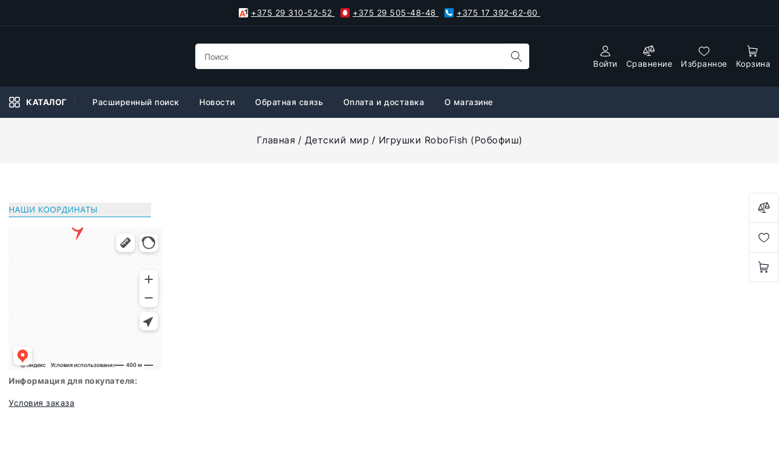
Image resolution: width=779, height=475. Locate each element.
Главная (276, 140)
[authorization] (605, 56)
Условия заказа (41, 403)
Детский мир (337, 140)
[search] (516, 56)
